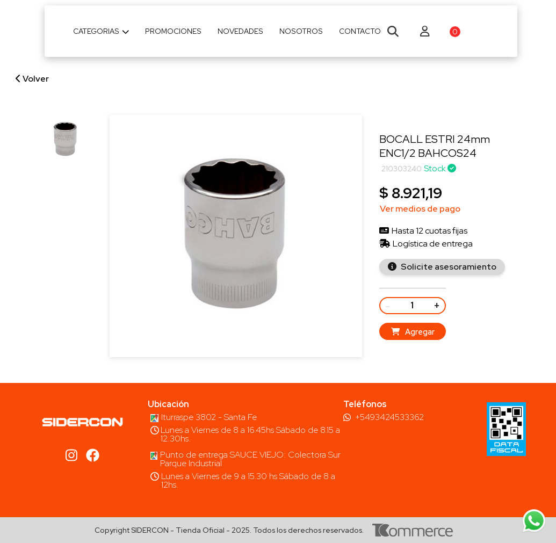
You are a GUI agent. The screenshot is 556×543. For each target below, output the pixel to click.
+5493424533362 (389, 417)
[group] (65, 139)
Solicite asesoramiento (447, 266)
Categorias (101, 31)
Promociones (173, 31)
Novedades (240, 31)
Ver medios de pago (420, 208)
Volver (32, 78)
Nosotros (301, 31)
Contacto (360, 31)
